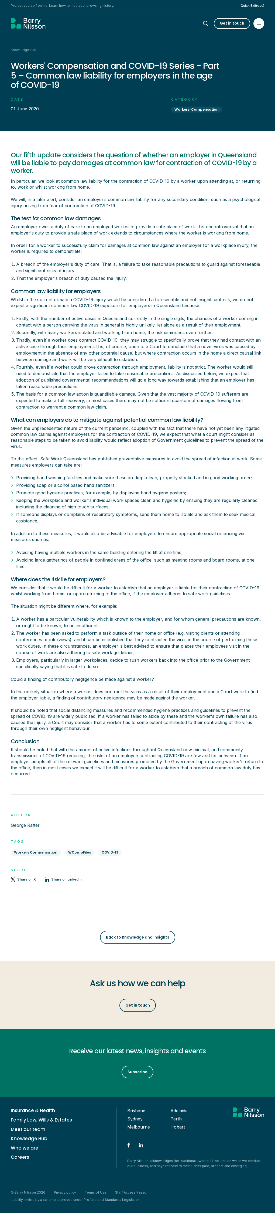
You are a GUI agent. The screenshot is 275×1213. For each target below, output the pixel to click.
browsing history (100, 6)
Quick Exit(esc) (252, 6)
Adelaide (179, 1110)
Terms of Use (95, 1192)
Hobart (177, 1127)
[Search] (210, 23)
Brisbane (136, 1110)
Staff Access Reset (130, 1192)
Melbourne (138, 1127)
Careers (20, 1157)
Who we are (24, 1148)
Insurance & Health (33, 1110)
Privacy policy (65, 1192)
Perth (176, 1119)
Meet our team (28, 1129)
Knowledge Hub (29, 1139)
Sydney (135, 1119)
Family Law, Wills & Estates (41, 1120)
